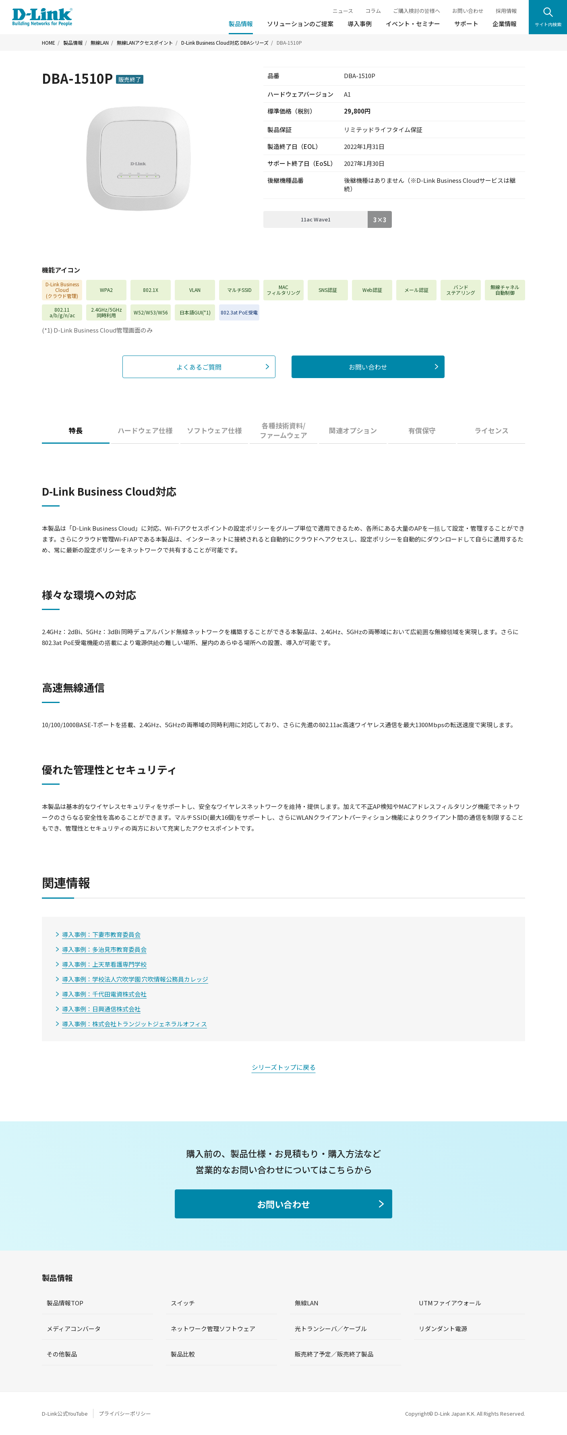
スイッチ (183, 1303)
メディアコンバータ (74, 1328)
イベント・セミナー (413, 23)
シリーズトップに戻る (284, 1067)
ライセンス (491, 430)
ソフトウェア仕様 (214, 430)
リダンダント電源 (443, 1328)
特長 (76, 430)
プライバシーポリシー (125, 1413)
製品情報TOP (65, 1303)
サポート (466, 23)
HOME (48, 42)
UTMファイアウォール (450, 1303)
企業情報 (505, 23)
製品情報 (241, 23)
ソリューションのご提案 (300, 23)
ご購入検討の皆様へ (416, 10)
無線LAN (100, 42)
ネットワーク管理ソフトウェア (213, 1328)
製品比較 (183, 1354)
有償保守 (422, 430)
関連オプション (353, 430)
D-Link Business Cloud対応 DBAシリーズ (225, 42)
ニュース (343, 10)
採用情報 (506, 10)
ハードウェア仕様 (145, 430)
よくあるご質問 (198, 367)
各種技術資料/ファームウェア (283, 430)
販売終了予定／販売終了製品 (334, 1354)
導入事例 (360, 23)
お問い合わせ (468, 10)
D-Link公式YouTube (65, 1413)
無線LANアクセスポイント (145, 42)
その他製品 (62, 1354)
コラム (373, 10)
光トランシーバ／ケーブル (331, 1328)
